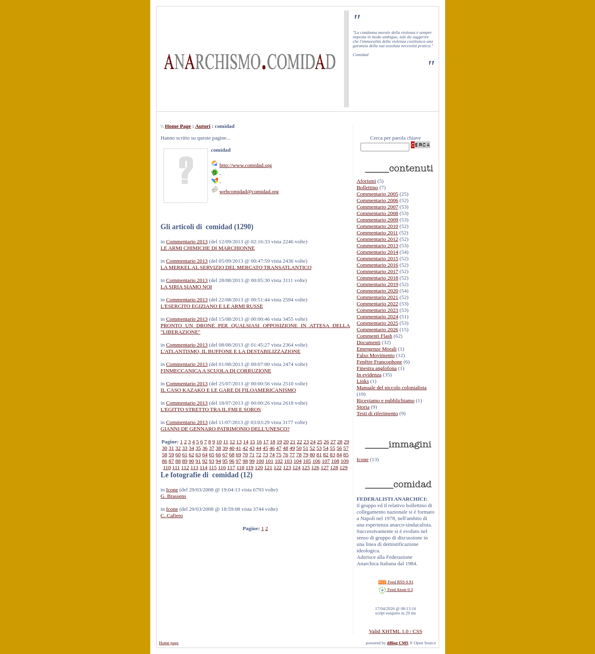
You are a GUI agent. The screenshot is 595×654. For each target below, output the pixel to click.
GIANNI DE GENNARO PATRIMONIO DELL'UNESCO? (225, 429)
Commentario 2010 (377, 226)
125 (306, 467)
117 (231, 467)
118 (240, 467)
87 (171, 461)
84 (339, 454)
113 (195, 467)
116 (222, 467)
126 (315, 467)
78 (298, 454)
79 (305, 454)
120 (259, 467)
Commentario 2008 (377, 213)
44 (258, 448)
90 (191, 461)
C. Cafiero (172, 515)
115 (213, 467)
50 (298, 448)
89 (184, 461)
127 (325, 467)
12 (232, 442)
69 (238, 454)
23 (306, 442)
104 (298, 461)
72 (258, 454)
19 (279, 442)
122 (278, 467)
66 (218, 454)
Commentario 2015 (377, 258)
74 (272, 454)
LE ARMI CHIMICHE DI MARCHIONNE (208, 248)
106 (316, 461)
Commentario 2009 (377, 220)
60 (177, 454)
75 (278, 454)
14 (245, 442)
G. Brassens (174, 496)
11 (225, 442)
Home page (169, 643)
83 (332, 454)
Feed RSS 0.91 (395, 582)
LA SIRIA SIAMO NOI (186, 287)
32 (177, 448)
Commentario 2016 (377, 265)
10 (219, 442)
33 (184, 448)
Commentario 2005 (377, 194)
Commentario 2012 (377, 239)
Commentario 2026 (377, 329)
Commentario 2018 (377, 278)
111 (176, 467)
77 (292, 454)
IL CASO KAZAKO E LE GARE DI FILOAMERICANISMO (228, 390)
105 (307, 461)
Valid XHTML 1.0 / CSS (395, 631)
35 (198, 448)
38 (218, 448)
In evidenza (369, 375)
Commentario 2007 (377, 207)
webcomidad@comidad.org (249, 191)
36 (204, 448)
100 (260, 461)
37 (211, 448)
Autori (202, 126)
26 (326, 442)
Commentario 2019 (377, 284)
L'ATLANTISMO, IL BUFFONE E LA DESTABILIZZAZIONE (231, 351)
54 (325, 448)
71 (252, 454)
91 (198, 461)
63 (198, 454)
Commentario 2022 (377, 304)
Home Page (178, 126)
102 (279, 461)
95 (225, 461)
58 (164, 454)
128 (334, 467)
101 (269, 461)
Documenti (368, 342)
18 (272, 442)
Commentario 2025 (377, 323)
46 (272, 448)
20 (285, 442)
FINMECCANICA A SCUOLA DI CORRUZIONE (216, 371)
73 (265, 454)
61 (184, 454)
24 (312, 442)
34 (191, 448)
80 (312, 454)
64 (204, 454)
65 (211, 454)
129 (344, 467)
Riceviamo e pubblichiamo (386, 400)
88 (177, 461)
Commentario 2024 (377, 316)
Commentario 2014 (377, 252)
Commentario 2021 (377, 297)
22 (299, 442)
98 (245, 461)
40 (231, 448)
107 (326, 461)
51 (305, 448)
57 (345, 448)
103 (288, 461)
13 (239, 442)
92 (204, 461)
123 (287, 467)
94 (218, 461)
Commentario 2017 (377, 271)
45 (265, 448)
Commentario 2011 (377, 233)
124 (296, 467)
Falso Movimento (375, 355)
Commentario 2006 (377, 200)
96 (231, 461)
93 (211, 461)
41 (238, 448)
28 (339, 442)
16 (259, 442)
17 (265, 442)
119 (250, 467)
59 (171, 454)
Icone (172, 490)
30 (164, 448)
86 (164, 461)
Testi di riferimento (377, 413)
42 (245, 448)
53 (318, 448)
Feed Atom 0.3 (395, 589)
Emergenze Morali (376, 349)
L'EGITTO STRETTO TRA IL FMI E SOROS (211, 409)
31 (171, 448)
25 (319, 442)
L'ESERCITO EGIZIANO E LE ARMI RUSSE (212, 306)
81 (318, 454)
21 (292, 442)
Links (363, 381)
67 (225, 454)
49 (292, 448)
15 (252, 442)
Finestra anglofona (377, 368)
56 (339, 448)
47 (278, 448)
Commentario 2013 (186, 241)
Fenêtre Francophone (379, 362)
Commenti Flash (374, 336)
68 (231, 454)
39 (225, 448)
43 (252, 448)
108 (335, 461)
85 (345, 454)
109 (344, 461)
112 (185, 467)
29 (346, 442)
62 (191, 454)
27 (333, 442)
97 (238, 461)
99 (252, 461)
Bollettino (367, 187)
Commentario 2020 (377, 291)
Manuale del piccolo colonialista (392, 387)
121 (268, 467)
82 (325, 454)
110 (167, 467)
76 (285, 454)
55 (332, 448)
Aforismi (366, 181)
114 (204, 467)
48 (285, 448)
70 (245, 454)
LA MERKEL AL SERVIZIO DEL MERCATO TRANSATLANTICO (236, 267)
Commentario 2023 (377, 310)
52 (312, 448)
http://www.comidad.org (246, 165)
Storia (363, 407)
